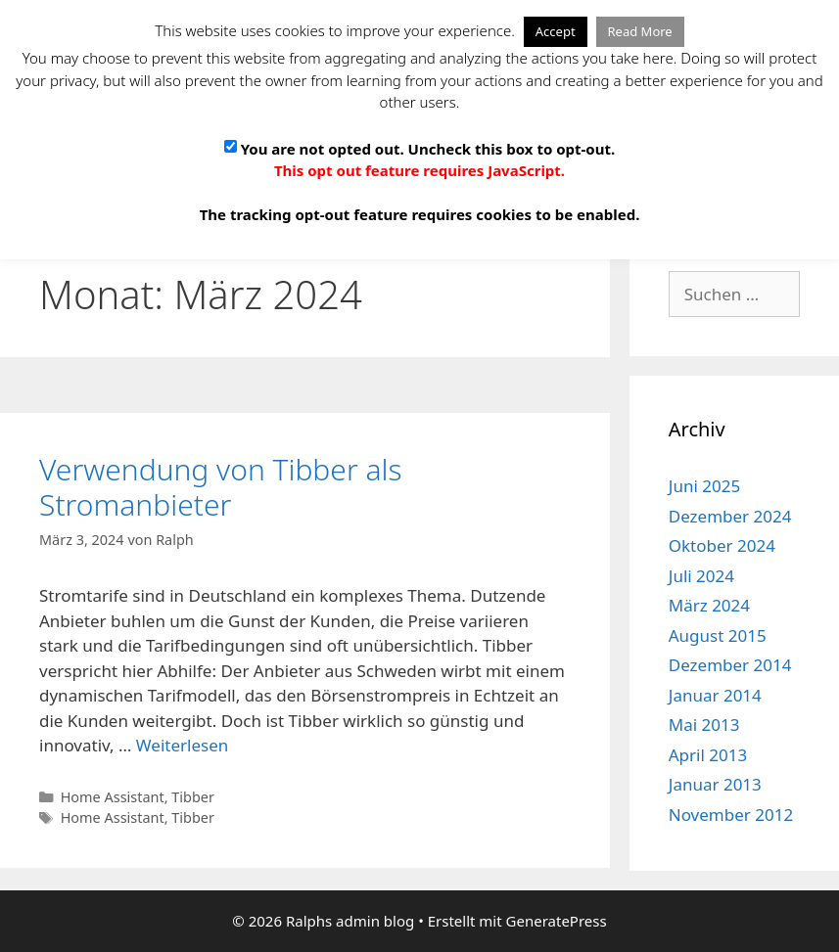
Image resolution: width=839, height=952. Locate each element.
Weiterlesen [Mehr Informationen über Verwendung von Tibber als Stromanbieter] (182, 745)
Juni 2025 (704, 486)
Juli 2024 (701, 576)
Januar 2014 (715, 695)
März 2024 (709, 605)
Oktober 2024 (722, 545)
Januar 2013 (715, 784)
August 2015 (718, 635)
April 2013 (708, 755)
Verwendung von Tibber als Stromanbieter (220, 486)
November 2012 (731, 814)
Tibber (192, 797)
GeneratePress (556, 920)
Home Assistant (112, 797)
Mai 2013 (704, 724)
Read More (640, 31)
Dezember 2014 (730, 665)
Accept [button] (556, 31)
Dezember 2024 (730, 516)
